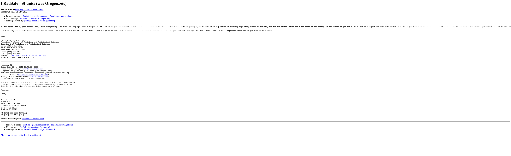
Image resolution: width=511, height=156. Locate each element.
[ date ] (27, 21)
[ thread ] (34, 21)
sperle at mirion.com (38, 87)
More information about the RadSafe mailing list (21, 154)
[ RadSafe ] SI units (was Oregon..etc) (34, 18)
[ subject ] (42, 21)
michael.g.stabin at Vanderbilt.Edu (29, 9)
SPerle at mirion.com (33, 77)
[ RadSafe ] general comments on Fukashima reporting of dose (47, 16)
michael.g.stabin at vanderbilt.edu (29, 61)
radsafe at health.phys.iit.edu (33, 84)
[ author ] (51, 21)
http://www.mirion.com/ (33, 137)
